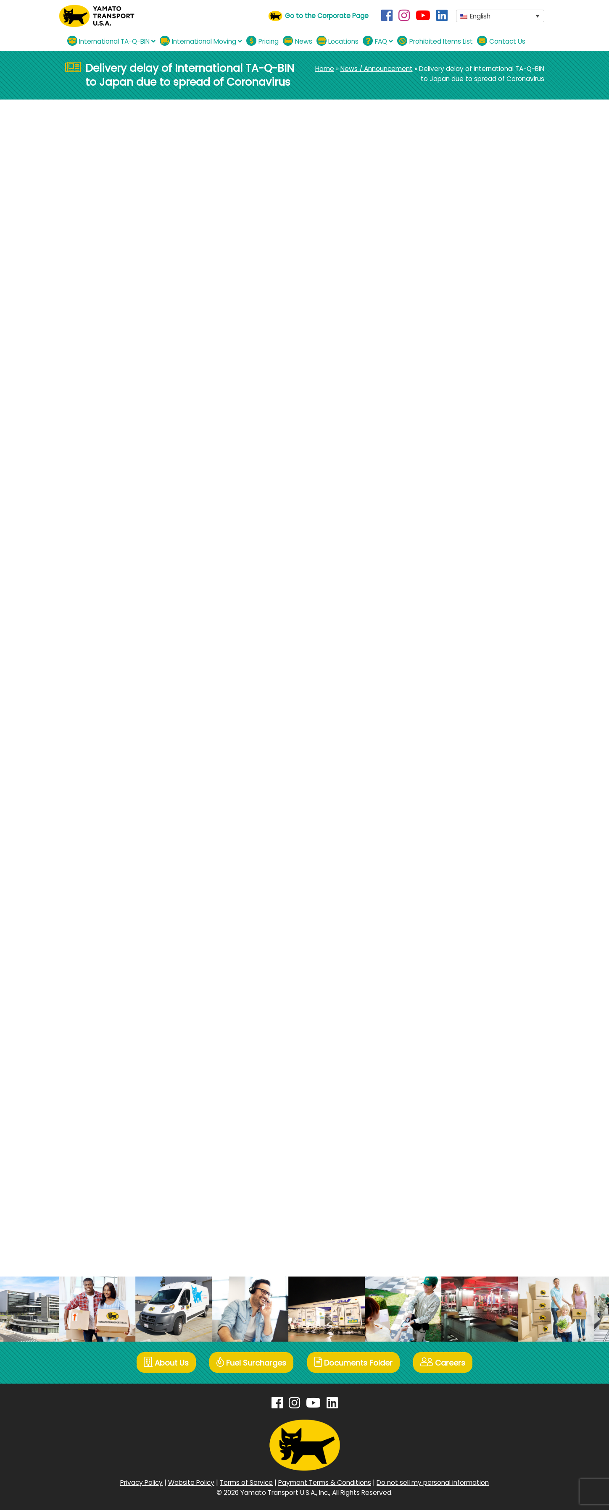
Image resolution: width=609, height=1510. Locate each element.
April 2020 (445, 990)
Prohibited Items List (435, 41)
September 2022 (456, 719)
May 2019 (444, 1105)
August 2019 (448, 1076)
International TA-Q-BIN (111, 41)
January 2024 (451, 576)
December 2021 (454, 790)
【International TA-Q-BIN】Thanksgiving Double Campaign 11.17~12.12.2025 (480, 250)
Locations (337, 41)
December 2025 (455, 391)
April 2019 (444, 1119)
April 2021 (444, 876)
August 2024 (450, 505)
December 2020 (455, 919)
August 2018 (449, 1205)
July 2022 (444, 733)
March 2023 (448, 662)
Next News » (382, 292)
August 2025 (449, 419)
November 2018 (454, 1176)
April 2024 (445, 562)
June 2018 (445, 1233)
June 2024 (446, 534)
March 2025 (448, 448)
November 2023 (455, 605)
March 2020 (448, 1005)
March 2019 (447, 1133)
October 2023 (451, 619)
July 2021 (444, 848)
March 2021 (447, 890)
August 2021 (448, 833)
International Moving (201, 41)
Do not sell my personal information (433, 1482)
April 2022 (445, 762)
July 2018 (444, 1219)
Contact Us (501, 41)
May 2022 (445, 748)
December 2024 (455, 462)
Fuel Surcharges (251, 1362)
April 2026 (445, 362)
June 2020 (446, 976)
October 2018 (451, 1190)
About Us (165, 1362)
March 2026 (448, 376)
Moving (441, 311)
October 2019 (451, 1047)
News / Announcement (376, 68)
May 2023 (445, 648)
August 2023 (449, 633)
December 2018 (454, 1162)
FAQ (378, 41)
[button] (500, 16)
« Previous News (90, 292)
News (297, 41)
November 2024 (455, 476)
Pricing (262, 41)
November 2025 (455, 405)
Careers (444, 1362)
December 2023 (455, 591)
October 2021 (451, 819)
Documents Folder (354, 1362)
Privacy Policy (141, 1482)
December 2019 (454, 1033)
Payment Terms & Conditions (324, 1482)
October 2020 (451, 948)
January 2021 (450, 905)
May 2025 (445, 434)
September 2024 (457, 491)
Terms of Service (246, 1482)
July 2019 (444, 1090)
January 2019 (450, 1147)
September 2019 (455, 1062)
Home (324, 68)
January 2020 (451, 1019)
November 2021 (454, 805)
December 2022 (455, 676)
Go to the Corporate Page (327, 15)
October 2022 (451, 705)
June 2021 (445, 862)
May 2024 (445, 548)
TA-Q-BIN (116, 164)
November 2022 (455, 691)
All (433, 297)
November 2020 (455, 933)
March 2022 (448, 776)
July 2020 (444, 962)
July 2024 (445, 519)
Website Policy (191, 1482)
